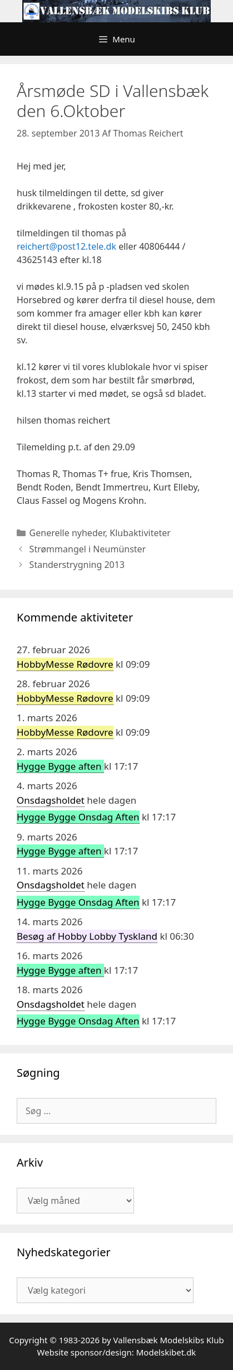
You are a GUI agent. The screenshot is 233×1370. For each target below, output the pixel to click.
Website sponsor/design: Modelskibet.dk (116, 1352)
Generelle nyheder (67, 533)
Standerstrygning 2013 (77, 564)
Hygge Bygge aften (60, 766)
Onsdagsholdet (51, 800)
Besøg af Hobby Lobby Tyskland (87, 936)
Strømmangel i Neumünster (87, 549)
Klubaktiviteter (140, 533)
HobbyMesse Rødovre (65, 664)
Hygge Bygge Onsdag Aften (78, 816)
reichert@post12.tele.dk (66, 246)
